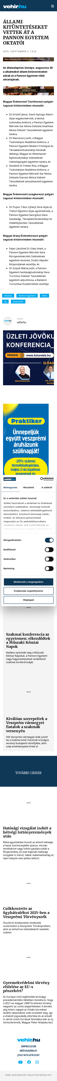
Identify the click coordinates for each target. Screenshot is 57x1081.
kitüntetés (18, 301)
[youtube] (20, 1062)
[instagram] (37, 1062)
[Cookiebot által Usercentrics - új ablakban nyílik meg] (41, 479)
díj (5, 301)
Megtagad (28, 600)
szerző (20, 319)
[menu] (52, 6)
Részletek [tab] (28, 487)
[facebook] (29, 1062)
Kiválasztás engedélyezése (28, 591)
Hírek (44, 295)
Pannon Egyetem (27, 295)
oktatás (8, 295)
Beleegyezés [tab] (10, 487)
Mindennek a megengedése (28, 582)
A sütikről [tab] (46, 487)
